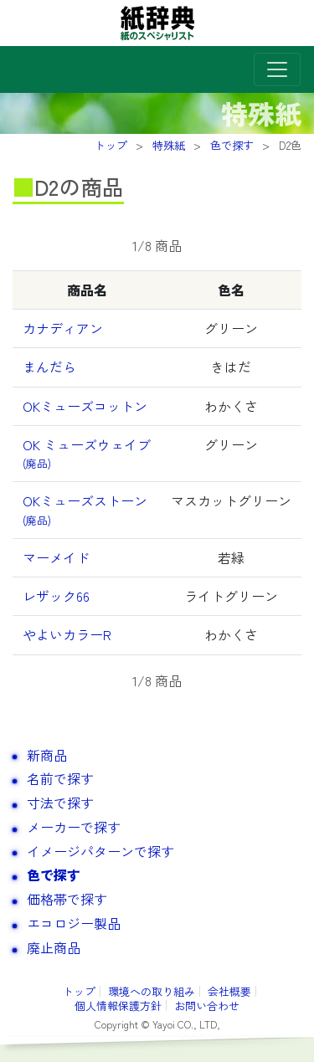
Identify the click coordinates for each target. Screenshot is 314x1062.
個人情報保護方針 (118, 1005)
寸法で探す (60, 803)
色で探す (53, 874)
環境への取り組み (151, 991)
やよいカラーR (67, 634)
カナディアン (63, 328)
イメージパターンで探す (100, 851)
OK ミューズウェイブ (87, 452)
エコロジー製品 (74, 923)
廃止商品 (53, 947)
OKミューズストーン (85, 508)
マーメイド (56, 557)
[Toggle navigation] (277, 69)
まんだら (49, 367)
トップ (79, 991)
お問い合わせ (206, 1005)
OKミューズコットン (85, 406)
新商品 (47, 755)
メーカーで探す (74, 827)
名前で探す (60, 778)
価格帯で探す (67, 899)
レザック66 (56, 596)
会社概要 (229, 991)
